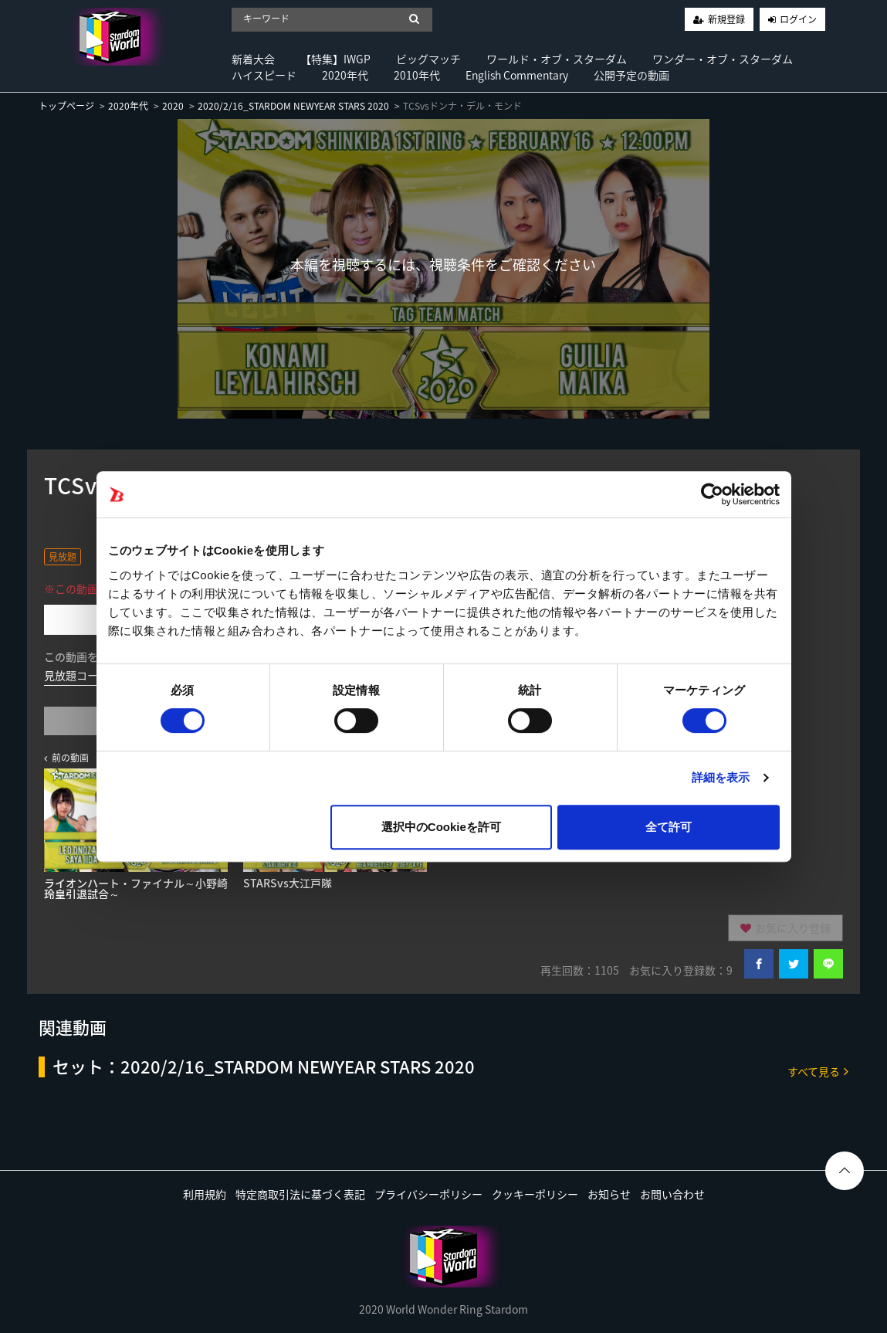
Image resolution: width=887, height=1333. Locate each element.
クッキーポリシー (535, 1194)
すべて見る (817, 1070)
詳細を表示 (721, 777)
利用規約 (204, 1194)
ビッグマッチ (428, 58)
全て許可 (668, 826)
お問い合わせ (672, 1194)
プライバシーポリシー (428, 1194)
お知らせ (609, 1194)
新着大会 (253, 58)
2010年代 (417, 75)
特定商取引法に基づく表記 (300, 1194)
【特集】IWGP (335, 58)
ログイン (798, 19)
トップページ (66, 106)
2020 (173, 106)
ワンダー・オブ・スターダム (722, 58)
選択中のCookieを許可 (441, 826)
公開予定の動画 (631, 75)
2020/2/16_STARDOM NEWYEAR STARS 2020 (293, 106)
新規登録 (726, 19)
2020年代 (345, 75)
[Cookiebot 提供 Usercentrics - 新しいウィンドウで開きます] (712, 494)
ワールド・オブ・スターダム (556, 58)
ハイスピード (264, 75)
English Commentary (517, 75)
